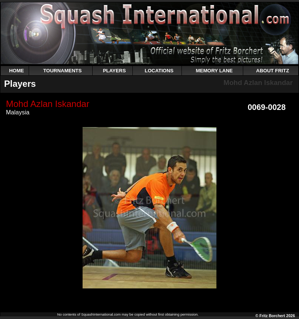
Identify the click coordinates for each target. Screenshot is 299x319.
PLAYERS (114, 70)
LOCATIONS (159, 70)
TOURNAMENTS (62, 70)
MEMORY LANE (214, 70)
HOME (16, 70)
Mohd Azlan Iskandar (258, 82)
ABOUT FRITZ (272, 70)
